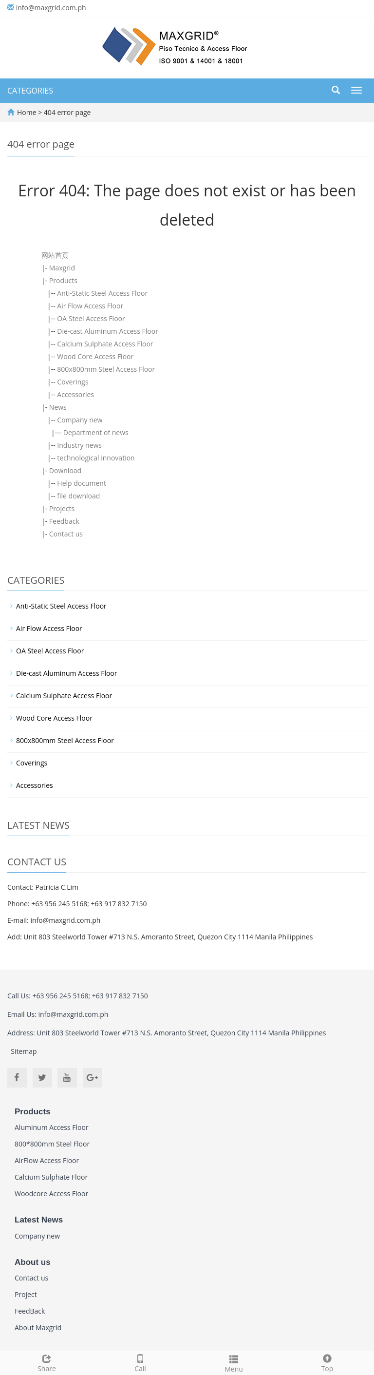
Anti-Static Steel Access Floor (102, 293)
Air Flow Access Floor (90, 305)
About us (33, 1262)
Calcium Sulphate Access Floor (105, 343)
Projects (62, 508)
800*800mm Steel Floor (52, 1143)
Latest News (39, 1219)
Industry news (79, 445)
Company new (79, 419)
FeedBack (30, 1311)
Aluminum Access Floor (52, 1127)
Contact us (66, 533)
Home (27, 112)
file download (78, 495)
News (58, 407)
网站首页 (55, 255)
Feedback (64, 521)
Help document (81, 483)
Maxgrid (62, 267)
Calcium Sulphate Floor (51, 1177)
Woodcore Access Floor (51, 1193)
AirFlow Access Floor (47, 1160)
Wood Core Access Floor (95, 356)
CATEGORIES (30, 90)
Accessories (75, 394)
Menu (234, 1363)
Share (47, 1362)
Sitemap (24, 1051)
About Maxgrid (38, 1327)
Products (63, 280)
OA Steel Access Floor (91, 318)
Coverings (72, 381)
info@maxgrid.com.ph (51, 7)
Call (140, 1362)
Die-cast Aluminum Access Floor (107, 331)
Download (65, 470)
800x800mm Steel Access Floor (106, 369)
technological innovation (95, 457)
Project (26, 1294)
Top (327, 1362)
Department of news (96, 432)
